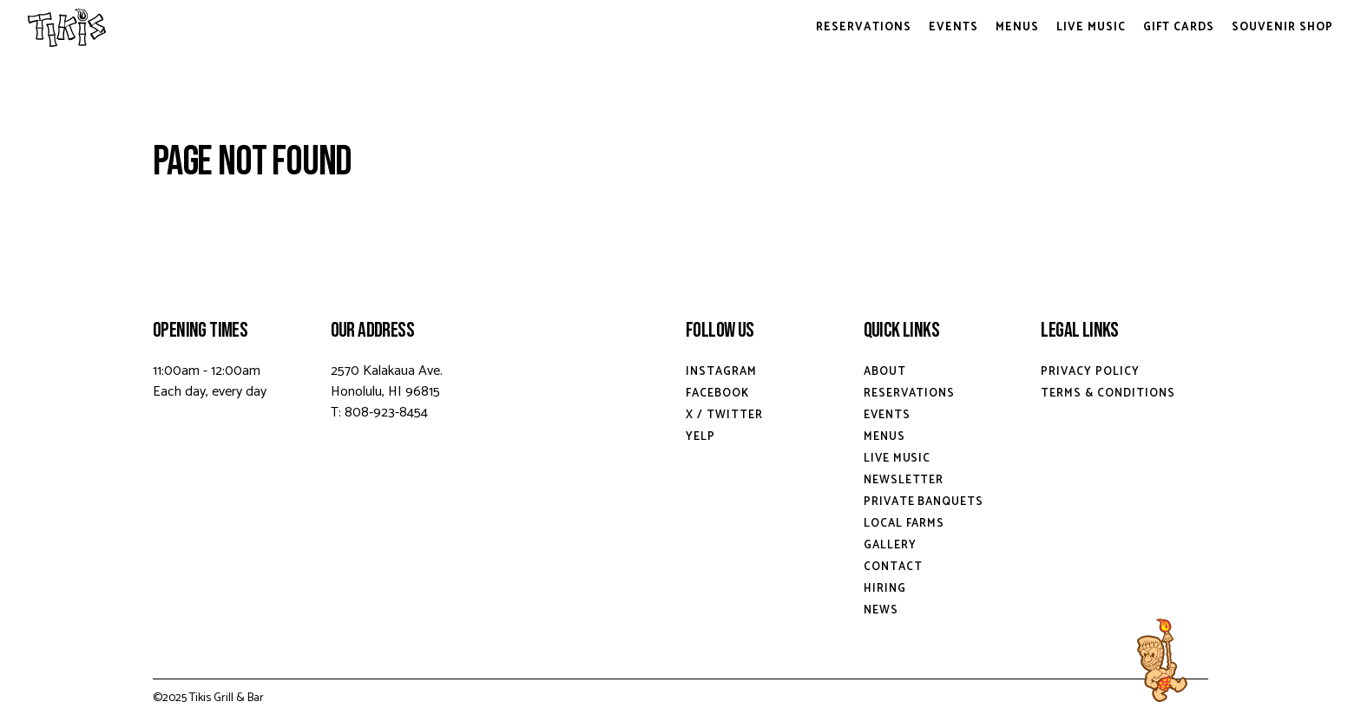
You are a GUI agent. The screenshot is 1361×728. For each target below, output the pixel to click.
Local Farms (904, 524)
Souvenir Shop (1282, 27)
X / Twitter (724, 415)
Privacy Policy (1090, 372)
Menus (1017, 27)
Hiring (885, 589)
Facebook (717, 393)
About (885, 372)
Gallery (890, 545)
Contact (893, 567)
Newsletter (904, 480)
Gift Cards (1179, 27)
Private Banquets (924, 502)
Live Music (1091, 27)
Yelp (700, 437)
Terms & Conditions (1108, 393)
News (881, 610)
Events (953, 27)
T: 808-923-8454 (379, 412)
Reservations (863, 27)
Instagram (721, 372)
